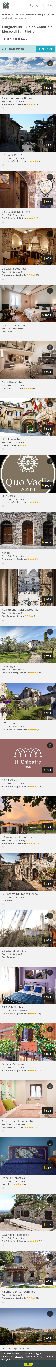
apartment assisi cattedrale (20, 609)
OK (28, 1364)
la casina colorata (14, 268)
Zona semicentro (20, 1010)
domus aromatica (13, 1178)
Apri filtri (45, 49)
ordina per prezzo (15, 38)
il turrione (8, 723)
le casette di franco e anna (20, 894)
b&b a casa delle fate (16, 212)
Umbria (17, 14)
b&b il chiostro (11, 780)
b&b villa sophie (12, 1007)
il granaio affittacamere (17, 837)
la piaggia (8, 666)
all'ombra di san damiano (18, 1291)
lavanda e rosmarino (15, 1235)
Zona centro (18, 101)
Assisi (51, 14)
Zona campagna (20, 840)
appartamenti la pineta (17, 1121)
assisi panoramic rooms (17, 98)
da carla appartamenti (17, 1348)
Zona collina (18, 669)
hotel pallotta (11, 439)
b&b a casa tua (12, 155)
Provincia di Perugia (35, 14)
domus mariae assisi (15, 1064)
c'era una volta (12, 382)
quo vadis (8, 496)
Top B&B (6, 14)
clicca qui (19, 1356)
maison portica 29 (13, 325)
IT (49, 5)
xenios (6, 553)
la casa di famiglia (14, 950)
